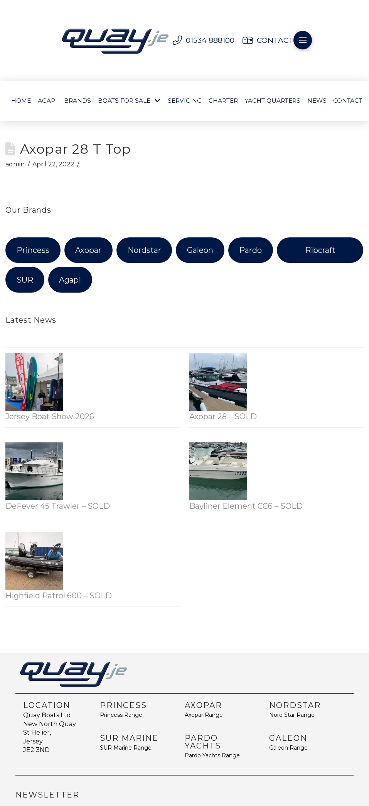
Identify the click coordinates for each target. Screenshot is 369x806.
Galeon (200, 250)
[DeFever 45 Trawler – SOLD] (34, 471)
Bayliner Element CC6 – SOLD (246, 506)
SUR (25, 279)
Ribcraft (320, 250)
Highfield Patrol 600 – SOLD (58, 595)
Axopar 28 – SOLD (223, 416)
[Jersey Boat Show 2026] (34, 382)
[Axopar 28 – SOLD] (218, 382)
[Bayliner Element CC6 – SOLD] (218, 471)
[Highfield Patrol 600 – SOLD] (34, 561)
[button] (302, 40)
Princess (33, 250)
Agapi (70, 279)
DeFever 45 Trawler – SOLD (57, 506)
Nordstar (144, 250)
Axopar (88, 250)
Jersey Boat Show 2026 (49, 416)
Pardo (250, 250)
